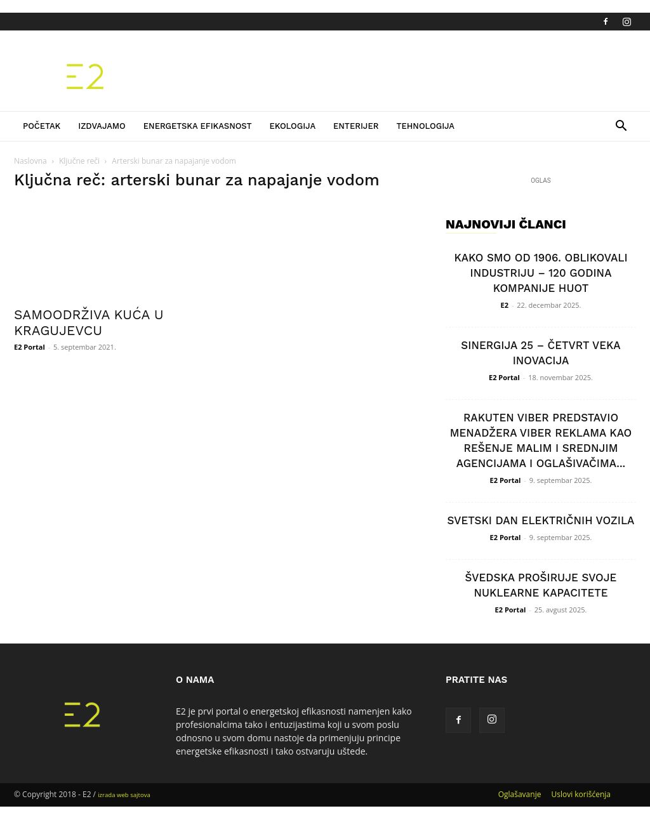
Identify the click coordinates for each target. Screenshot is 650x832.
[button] (621, 127)
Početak (41, 126)
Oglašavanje (519, 794)
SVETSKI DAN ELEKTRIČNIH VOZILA (541, 520)
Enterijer (355, 126)
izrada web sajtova (124, 795)
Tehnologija (425, 126)
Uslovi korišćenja (581, 794)
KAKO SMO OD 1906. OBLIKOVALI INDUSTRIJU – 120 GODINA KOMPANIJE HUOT (540, 272)
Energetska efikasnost (197, 126)
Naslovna (30, 160)
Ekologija (292, 126)
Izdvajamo (102, 126)
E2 (504, 305)
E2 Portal (29, 347)
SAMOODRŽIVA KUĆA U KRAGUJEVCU (89, 322)
